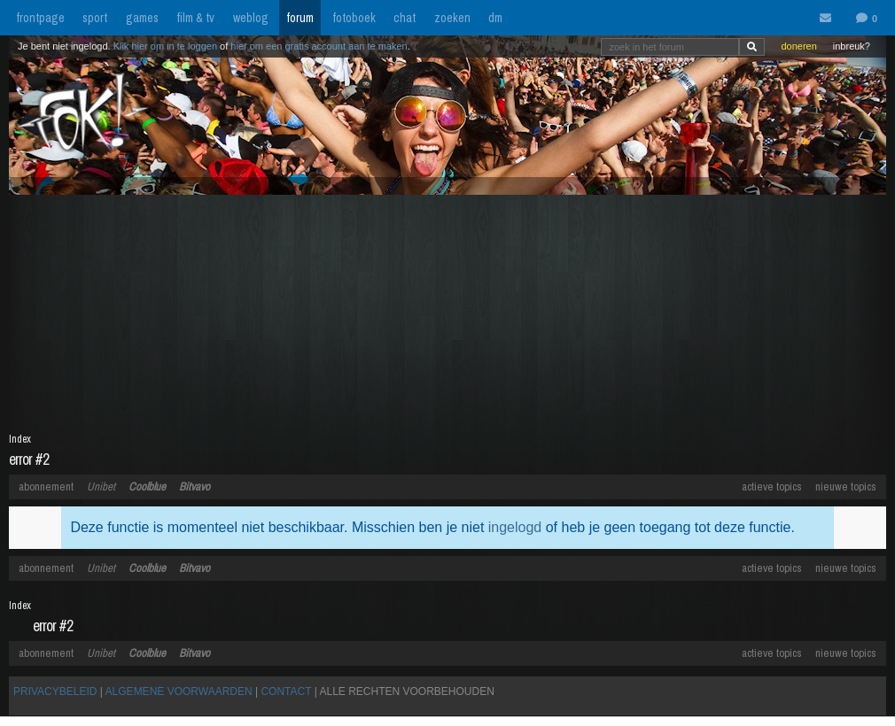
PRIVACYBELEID (55, 691)
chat (404, 18)
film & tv (195, 18)
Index (20, 439)
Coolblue (147, 486)
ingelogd (515, 527)
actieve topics (772, 486)
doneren (798, 46)
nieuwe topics (845, 486)
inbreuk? (851, 46)
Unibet (101, 486)
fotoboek (354, 18)
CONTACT (286, 691)
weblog (250, 18)
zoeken (452, 18)
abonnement (46, 486)
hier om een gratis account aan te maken (318, 46)
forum (300, 18)
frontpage (40, 18)
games (142, 18)
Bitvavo (194, 486)
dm (495, 18)
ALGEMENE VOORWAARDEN (179, 691)
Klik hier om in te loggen (165, 46)
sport (94, 18)
